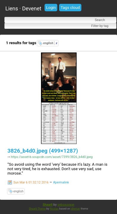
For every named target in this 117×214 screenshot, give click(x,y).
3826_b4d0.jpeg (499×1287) (42, 151)
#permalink (61, 183)
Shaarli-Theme (37, 209)
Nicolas (54, 209)
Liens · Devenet (23, 8)
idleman (75, 209)
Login (51, 7)
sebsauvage (65, 205)
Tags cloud (70, 7)
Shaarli (48, 205)
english (50, 43)
